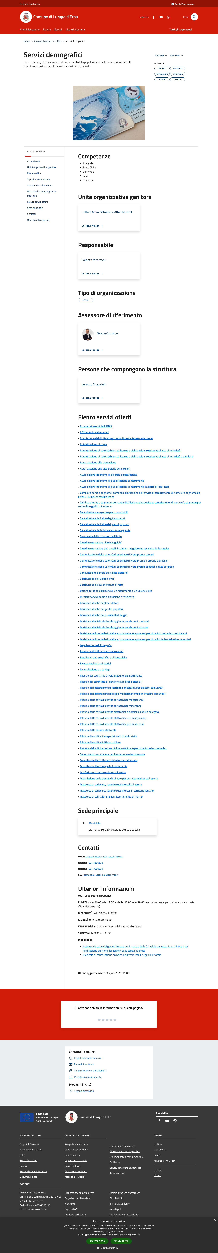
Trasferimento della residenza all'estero (103, 772)
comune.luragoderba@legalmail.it (101, 875)
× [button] (214, 1220)
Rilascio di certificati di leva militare (100, 742)
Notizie (158, 1144)
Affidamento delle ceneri (94, 432)
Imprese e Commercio (76, 1160)
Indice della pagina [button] (36, 151)
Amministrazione (43, 41)
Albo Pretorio (116, 1198)
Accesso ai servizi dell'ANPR (96, 426)
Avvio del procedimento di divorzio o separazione (108, 475)
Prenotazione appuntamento (79, 1193)
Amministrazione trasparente (125, 1193)
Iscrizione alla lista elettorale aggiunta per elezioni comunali (114, 621)
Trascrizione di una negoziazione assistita (103, 766)
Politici (23, 1166)
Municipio (95, 823)
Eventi (157, 1175)
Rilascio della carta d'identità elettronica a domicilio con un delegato (119, 712)
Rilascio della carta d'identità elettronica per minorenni (112, 724)
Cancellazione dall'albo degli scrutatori (102, 518)
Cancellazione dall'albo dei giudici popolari (104, 524)
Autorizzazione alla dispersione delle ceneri (105, 468)
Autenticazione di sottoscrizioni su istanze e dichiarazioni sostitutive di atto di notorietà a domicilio (136, 456)
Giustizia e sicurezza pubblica (125, 1151)
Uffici (58, 41)
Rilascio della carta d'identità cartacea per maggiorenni (111, 700)
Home (27, 41)
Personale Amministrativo (33, 1171)
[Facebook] (152, 17)
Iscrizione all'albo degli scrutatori (99, 603)
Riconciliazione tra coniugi (95, 669)
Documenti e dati (29, 1177)
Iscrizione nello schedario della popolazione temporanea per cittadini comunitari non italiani (133, 633)
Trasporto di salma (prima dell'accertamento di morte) (111, 797)
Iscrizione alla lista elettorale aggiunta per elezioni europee (114, 627)
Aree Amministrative (30, 1149)
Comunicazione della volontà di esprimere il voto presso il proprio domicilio (124, 560)
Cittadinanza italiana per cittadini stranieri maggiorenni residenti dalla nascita (124, 548)
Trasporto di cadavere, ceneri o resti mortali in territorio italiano (117, 790)
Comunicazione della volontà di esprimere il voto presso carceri (117, 554)
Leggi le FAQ (71, 1209)
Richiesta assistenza (75, 1214)
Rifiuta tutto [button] (121, 1241)
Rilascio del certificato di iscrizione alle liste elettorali (110, 682)
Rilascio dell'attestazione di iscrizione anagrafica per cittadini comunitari (121, 688)
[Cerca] (194, 16)
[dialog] (109, 1235)
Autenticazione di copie (93, 444)
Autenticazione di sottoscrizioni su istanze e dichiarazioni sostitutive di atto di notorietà (130, 450)
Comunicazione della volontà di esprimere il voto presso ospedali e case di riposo (127, 567)
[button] (109, 1247)
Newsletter (70, 1203)
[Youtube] (160, 17)
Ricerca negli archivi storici (95, 663)
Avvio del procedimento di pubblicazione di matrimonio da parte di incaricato (124, 487)
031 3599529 (96, 868)
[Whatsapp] (167, 17)
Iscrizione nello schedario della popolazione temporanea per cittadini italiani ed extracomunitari (135, 639)
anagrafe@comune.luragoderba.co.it (103, 856)
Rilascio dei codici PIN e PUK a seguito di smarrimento (111, 675)
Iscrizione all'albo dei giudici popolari (101, 609)
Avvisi (157, 1155)
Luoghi (157, 1170)
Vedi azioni (177, 55)
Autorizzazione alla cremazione (98, 462)
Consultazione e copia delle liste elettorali (104, 573)
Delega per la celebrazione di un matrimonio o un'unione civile (116, 591)
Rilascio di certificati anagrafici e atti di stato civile (108, 736)
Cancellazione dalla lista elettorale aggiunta (105, 530)
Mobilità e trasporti (74, 1177)
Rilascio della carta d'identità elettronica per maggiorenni (113, 718)
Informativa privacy (120, 1203)
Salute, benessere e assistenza (125, 1167)
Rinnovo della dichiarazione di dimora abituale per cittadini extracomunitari (123, 748)
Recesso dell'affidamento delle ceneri (101, 651)
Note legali (115, 1209)
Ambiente (115, 1162)
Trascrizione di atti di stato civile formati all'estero (108, 760)
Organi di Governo (29, 1144)
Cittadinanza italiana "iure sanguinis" (101, 542)
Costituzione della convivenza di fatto (101, 585)
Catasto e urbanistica (76, 1171)
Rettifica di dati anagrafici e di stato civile (103, 657)
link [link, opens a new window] (138, 1234)
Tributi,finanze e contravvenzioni (126, 1157)
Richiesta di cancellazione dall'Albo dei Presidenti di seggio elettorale (122, 955)
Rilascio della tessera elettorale (98, 730)
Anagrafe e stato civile (76, 1144)
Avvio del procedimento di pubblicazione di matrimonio (112, 481)
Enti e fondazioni (28, 1160)
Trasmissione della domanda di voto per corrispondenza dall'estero (119, 778)
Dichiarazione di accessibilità (124, 1214)
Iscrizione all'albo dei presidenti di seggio (103, 615)
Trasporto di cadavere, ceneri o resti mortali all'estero (111, 784)
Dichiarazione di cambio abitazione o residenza (107, 597)
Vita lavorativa (72, 1155)
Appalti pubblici (73, 1166)
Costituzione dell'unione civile (97, 579)
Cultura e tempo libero (76, 1149)
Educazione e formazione (122, 1146)
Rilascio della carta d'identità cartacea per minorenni (110, 706)
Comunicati (160, 1149)
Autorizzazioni (117, 1173)
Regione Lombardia (30, 4)
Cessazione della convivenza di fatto (101, 536)
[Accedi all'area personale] (182, 4)
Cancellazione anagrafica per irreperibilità (104, 512)
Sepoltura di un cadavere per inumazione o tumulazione (112, 754)
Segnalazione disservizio (77, 1198)
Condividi (161, 55)
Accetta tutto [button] (97, 1241)
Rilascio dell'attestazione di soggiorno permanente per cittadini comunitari (123, 694)
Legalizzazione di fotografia (96, 645)
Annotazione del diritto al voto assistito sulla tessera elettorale (116, 438)
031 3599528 (96, 862)
